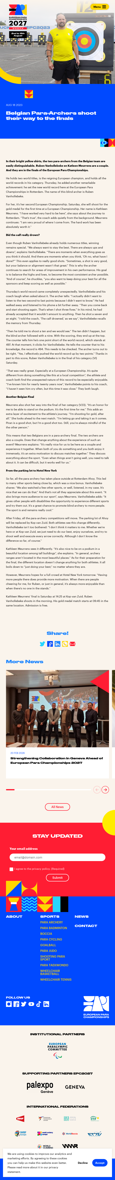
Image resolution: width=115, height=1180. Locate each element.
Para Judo (48, 950)
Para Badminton (53, 928)
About (14, 916)
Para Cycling (51, 939)
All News (57, 807)
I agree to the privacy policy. (39, 868)
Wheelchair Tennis (56, 979)
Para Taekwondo (54, 965)
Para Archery (51, 922)
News (82, 916)
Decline (83, 1162)
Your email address (24, 848)
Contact (86, 926)
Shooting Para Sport (52, 958)
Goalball (48, 945)
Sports (49, 916)
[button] (97, 789)
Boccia (46, 933)
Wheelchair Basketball (50, 972)
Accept (100, 1162)
